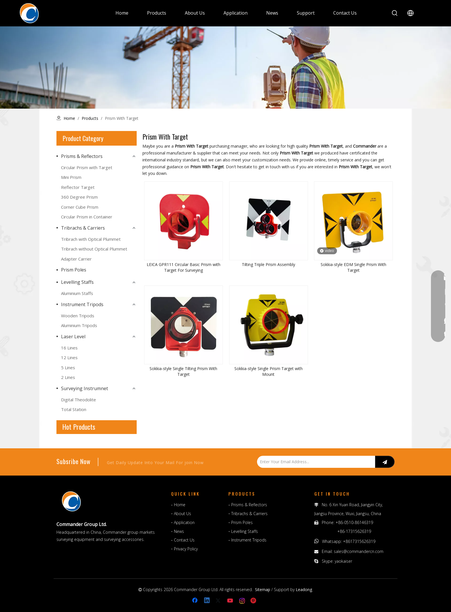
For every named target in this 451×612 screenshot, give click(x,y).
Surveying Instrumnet (84, 388)
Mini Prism (71, 177)
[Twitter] (218, 600)
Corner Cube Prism (79, 207)
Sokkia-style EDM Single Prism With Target (353, 267)
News (179, 531)
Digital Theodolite (78, 399)
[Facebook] (195, 600)
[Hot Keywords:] (395, 13)
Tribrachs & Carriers (83, 228)
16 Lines (69, 348)
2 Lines (68, 377)
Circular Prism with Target (86, 167)
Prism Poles (73, 270)
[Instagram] (242, 600)
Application (184, 522)
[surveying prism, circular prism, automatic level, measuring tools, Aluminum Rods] (225, 67)
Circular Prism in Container (86, 217)
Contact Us (184, 540)
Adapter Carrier (76, 259)
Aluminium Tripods (79, 325)
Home (179, 504)
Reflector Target (78, 187)
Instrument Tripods (82, 304)
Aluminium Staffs (77, 293)
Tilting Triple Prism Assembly (268, 264)
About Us (182, 513)
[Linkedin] (207, 600)
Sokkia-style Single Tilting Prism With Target (183, 371)
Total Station (73, 409)
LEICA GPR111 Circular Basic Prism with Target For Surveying (183, 267)
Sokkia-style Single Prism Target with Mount (268, 371)
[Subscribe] (385, 462)
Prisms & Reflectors (82, 156)
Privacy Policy (186, 549)
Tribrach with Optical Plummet (91, 239)
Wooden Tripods (77, 315)
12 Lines (69, 357)
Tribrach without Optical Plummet (94, 249)
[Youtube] (230, 600)
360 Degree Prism (79, 197)
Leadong (304, 589)
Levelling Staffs (77, 282)
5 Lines (68, 367)
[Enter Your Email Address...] (314, 462)
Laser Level (73, 336)
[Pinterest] (254, 600)
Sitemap (262, 589)
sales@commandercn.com (358, 551)
